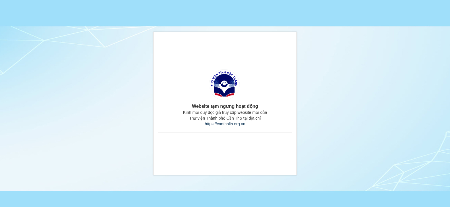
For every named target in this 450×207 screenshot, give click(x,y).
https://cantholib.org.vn (225, 124)
